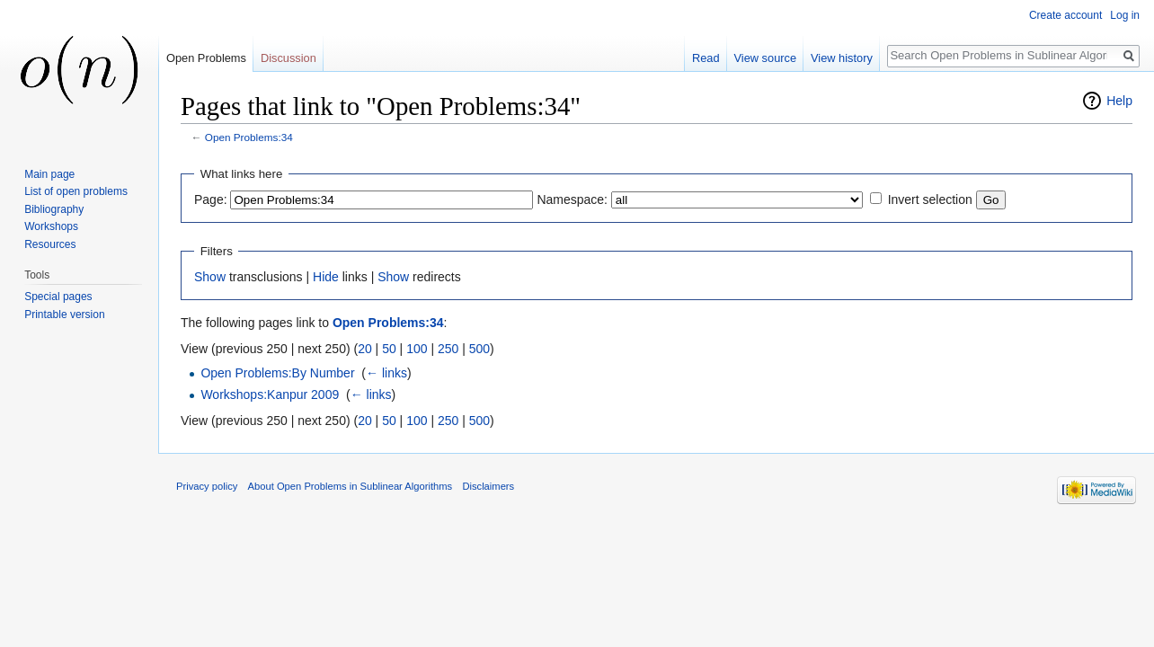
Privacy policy (206, 486)
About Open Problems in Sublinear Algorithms (350, 486)
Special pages (58, 296)
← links (386, 373)
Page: (210, 199)
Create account (1065, 15)
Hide (326, 277)
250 (448, 348)
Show (210, 277)
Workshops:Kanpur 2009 (269, 394)
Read (706, 58)
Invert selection (930, 199)
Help (1119, 100)
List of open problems (76, 191)
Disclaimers (488, 486)
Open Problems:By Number (277, 373)
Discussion (288, 58)
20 (365, 348)
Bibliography (54, 209)
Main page (49, 174)
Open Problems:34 (249, 137)
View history (842, 58)
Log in (1125, 15)
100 (416, 348)
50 (389, 348)
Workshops (51, 226)
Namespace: (572, 199)
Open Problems (206, 58)
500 (479, 348)
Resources (49, 244)
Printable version (64, 314)
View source (765, 58)
